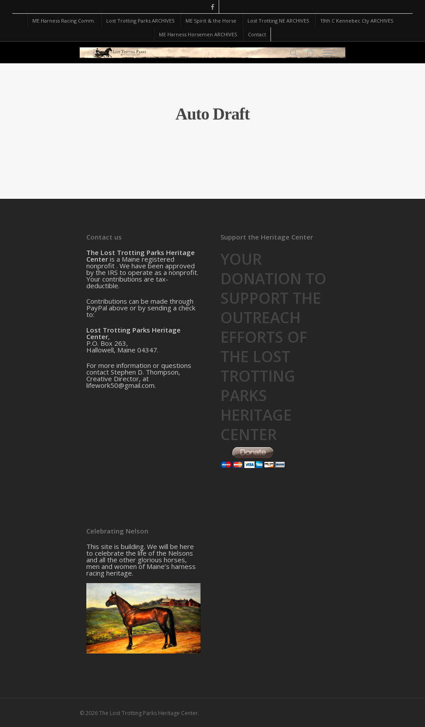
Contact (257, 34)
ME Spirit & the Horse (210, 20)
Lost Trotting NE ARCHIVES (278, 20)
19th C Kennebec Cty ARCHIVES (356, 20)
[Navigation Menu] (328, 52)
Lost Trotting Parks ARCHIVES (140, 20)
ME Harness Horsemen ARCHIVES (198, 34)
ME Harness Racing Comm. (63, 20)
